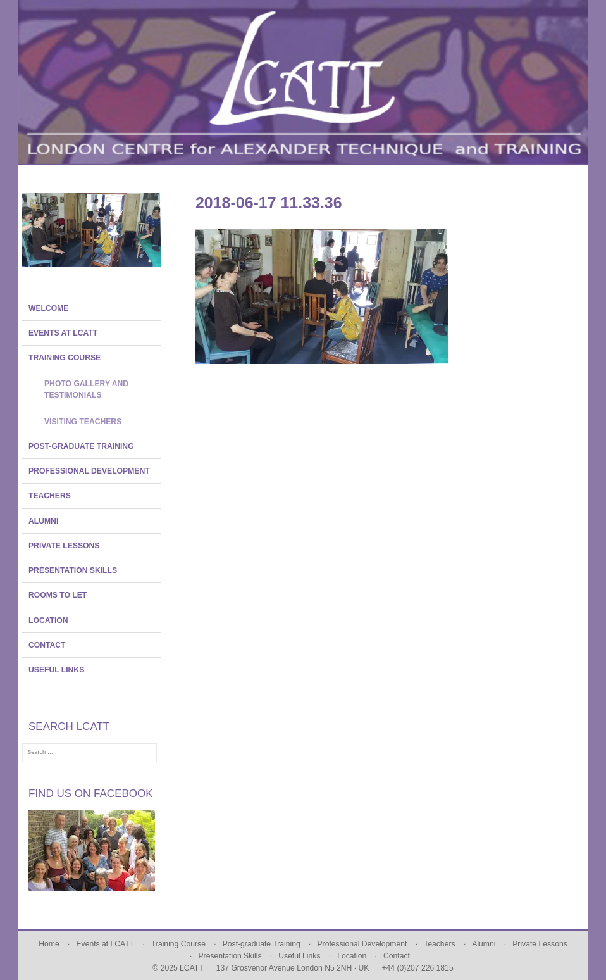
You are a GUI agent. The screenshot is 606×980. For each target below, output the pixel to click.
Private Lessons (63, 545)
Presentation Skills (72, 570)
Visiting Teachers (82, 421)
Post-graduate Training (81, 446)
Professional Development (89, 471)
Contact (47, 645)
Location (48, 620)
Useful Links (56, 669)
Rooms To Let (57, 595)
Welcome (48, 308)
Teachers (49, 495)
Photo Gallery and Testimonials (86, 389)
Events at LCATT (62, 333)
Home (49, 943)
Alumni (43, 521)
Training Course (64, 357)
